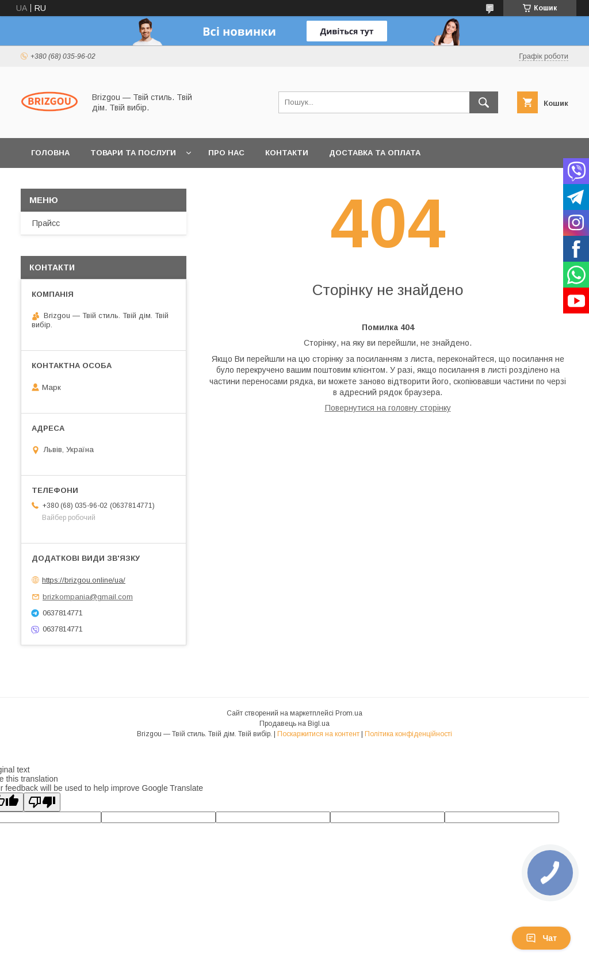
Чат (541, 938)
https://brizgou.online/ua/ (83, 580)
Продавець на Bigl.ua (294, 724)
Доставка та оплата (374, 152)
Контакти (286, 152)
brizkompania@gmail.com (88, 596)
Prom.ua (348, 713)
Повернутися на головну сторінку (388, 407)
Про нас (226, 152)
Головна (50, 152)
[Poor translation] (42, 802)
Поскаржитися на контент (318, 734)
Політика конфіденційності (408, 734)
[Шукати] (483, 102)
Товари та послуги (133, 152)
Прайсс (46, 223)
